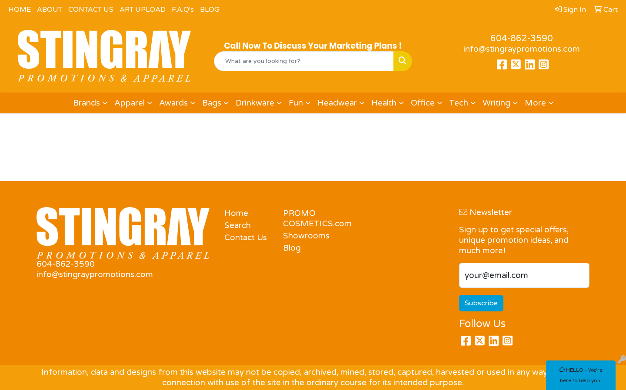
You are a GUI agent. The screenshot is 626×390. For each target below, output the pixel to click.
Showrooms (306, 236)
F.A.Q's (183, 9)
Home (236, 213)
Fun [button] (296, 103)
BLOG (210, 9)
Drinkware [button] (255, 103)
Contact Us (245, 237)
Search (237, 225)
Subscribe (481, 303)
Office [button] (423, 103)
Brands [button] (86, 103)
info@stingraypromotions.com (521, 49)
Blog (292, 248)
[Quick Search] (304, 61)
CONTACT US (90, 9)
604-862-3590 (521, 38)
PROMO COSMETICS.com (307, 218)
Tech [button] (458, 103)
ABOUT (49, 9)
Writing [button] (496, 103)
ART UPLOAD (143, 9)
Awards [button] (173, 103)
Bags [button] (211, 103)
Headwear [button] (337, 103)
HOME (19, 9)
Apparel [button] (129, 103)
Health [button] (383, 103)
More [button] (535, 103)
